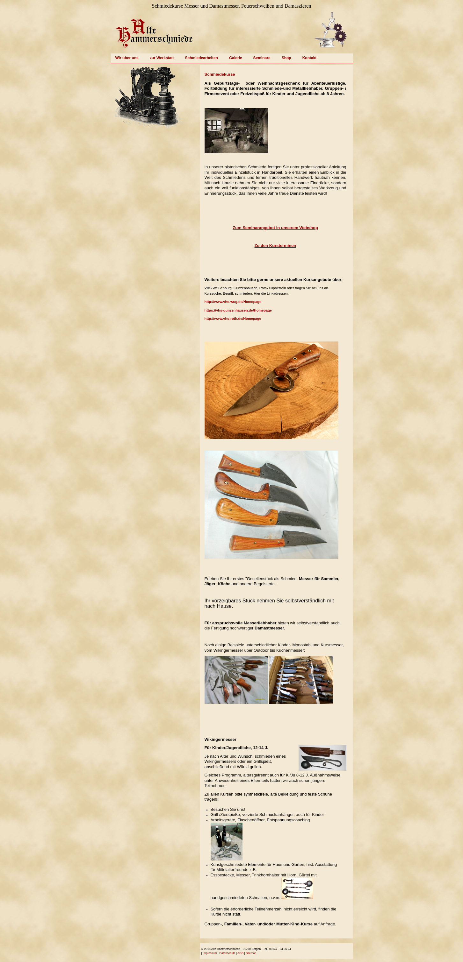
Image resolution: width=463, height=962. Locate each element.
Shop (286, 58)
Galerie (235, 58)
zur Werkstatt (162, 58)
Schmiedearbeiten (201, 58)
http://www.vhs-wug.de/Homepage (233, 302)
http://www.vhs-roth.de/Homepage (233, 318)
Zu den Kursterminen (275, 245)
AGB (240, 953)
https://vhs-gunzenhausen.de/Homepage (238, 310)
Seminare (262, 58)
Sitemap (251, 953)
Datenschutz (227, 953)
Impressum (210, 953)
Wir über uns (127, 58)
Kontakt (309, 58)
